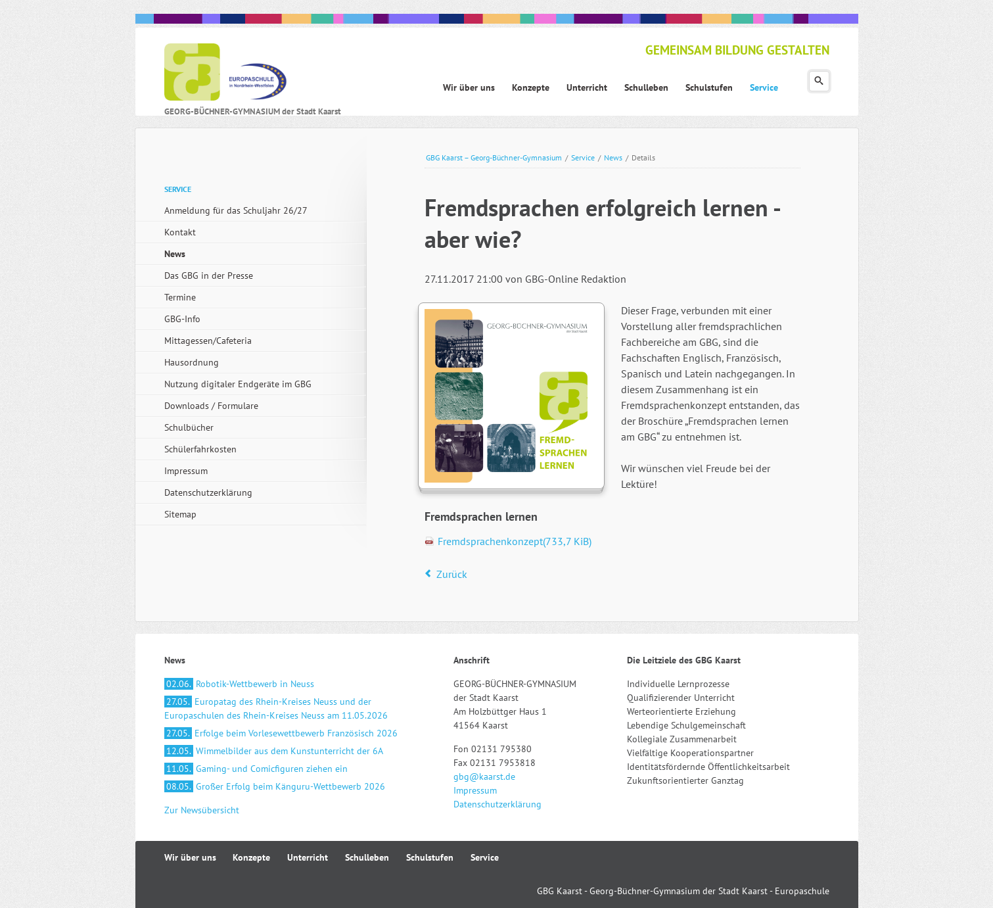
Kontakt (180, 232)
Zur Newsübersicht (201, 810)
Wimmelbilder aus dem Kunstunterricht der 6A (273, 751)
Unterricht (307, 857)
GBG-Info (182, 319)
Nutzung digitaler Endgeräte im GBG (238, 384)
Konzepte (251, 857)
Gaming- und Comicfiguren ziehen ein (256, 769)
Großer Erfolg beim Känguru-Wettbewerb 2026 (274, 786)
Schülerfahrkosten (200, 449)
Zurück (451, 574)
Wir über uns (190, 857)
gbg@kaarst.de (484, 776)
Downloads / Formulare (211, 406)
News (613, 157)
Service (583, 157)
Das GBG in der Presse (208, 275)
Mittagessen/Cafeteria (208, 340)
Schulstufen (429, 857)
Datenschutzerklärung (208, 492)
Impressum (186, 471)
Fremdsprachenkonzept (514, 541)
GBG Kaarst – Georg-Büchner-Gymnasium (494, 157)
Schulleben (367, 857)
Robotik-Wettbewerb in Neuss (239, 684)
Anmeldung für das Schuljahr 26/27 (236, 210)
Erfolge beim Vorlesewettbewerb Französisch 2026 (281, 733)
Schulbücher (189, 427)
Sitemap (180, 514)
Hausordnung (191, 362)
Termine (180, 297)
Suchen (819, 81)
